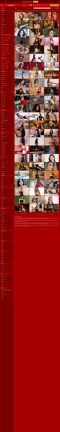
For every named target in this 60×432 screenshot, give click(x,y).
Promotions (31, 1)
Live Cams (25, 1)
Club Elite (33, 1)
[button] (55, 4)
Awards (29, 1)
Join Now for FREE (54, 1)
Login (48, 1)
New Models (28, 1)
